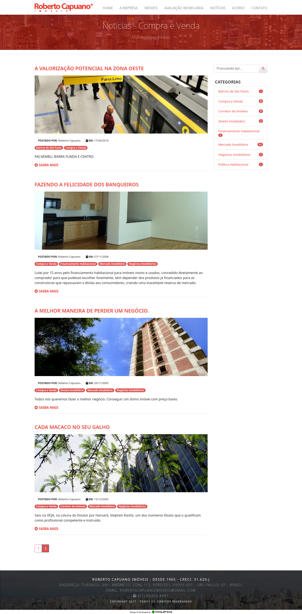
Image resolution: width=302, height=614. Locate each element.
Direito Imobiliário (231, 121)
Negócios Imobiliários (234, 154)
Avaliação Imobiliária (183, 8)
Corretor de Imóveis (233, 111)
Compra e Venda (230, 101)
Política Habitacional (233, 164)
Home (108, 8)
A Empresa (129, 8)
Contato (259, 8)
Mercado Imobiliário (233, 144)
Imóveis (151, 8)
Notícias (217, 8)
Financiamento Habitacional (238, 131)
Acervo (238, 8)
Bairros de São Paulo (233, 91)
